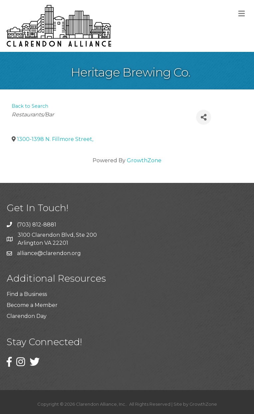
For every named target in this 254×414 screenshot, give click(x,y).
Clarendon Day (27, 316)
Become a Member (32, 305)
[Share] (203, 117)
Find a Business (27, 294)
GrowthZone (144, 160)
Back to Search (30, 106)
